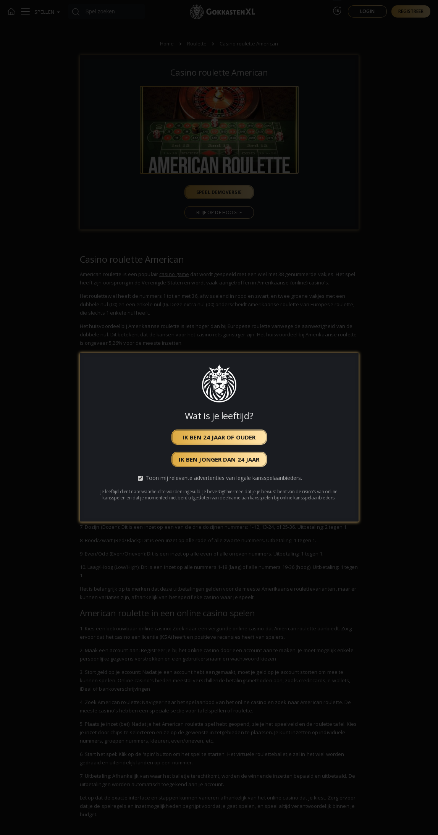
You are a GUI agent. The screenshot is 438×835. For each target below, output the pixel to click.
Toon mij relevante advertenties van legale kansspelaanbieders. (223, 477)
